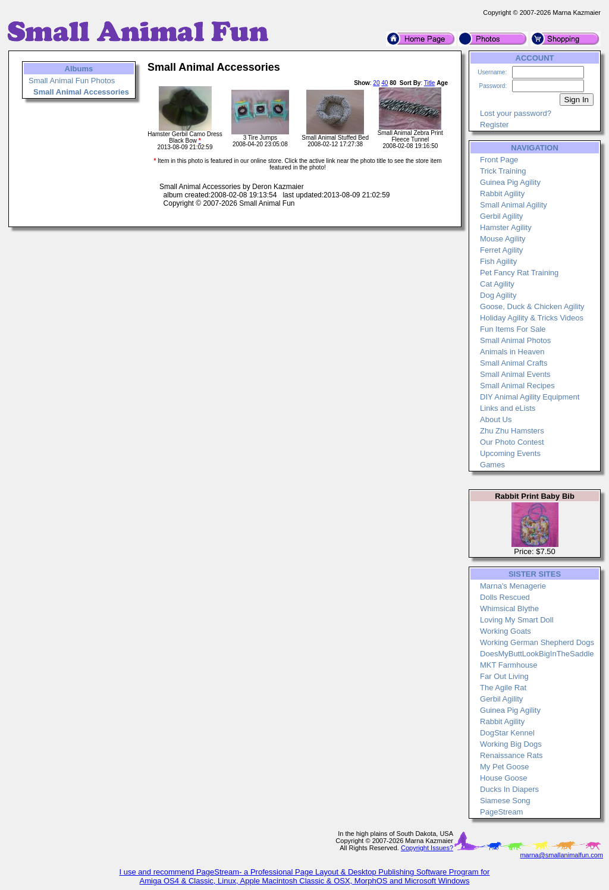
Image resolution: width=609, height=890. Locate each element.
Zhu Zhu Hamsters (512, 430)
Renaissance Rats (511, 755)
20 (376, 83)
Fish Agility (498, 261)
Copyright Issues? (427, 847)
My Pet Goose (504, 766)
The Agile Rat (503, 687)
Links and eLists (507, 408)
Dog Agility (498, 295)
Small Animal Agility (513, 204)
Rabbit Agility (502, 193)
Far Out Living (504, 676)
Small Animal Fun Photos (72, 80)
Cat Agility (497, 283)
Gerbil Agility (501, 216)
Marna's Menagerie (513, 585)
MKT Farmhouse (509, 665)
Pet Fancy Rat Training (519, 272)
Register (494, 124)
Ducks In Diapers (509, 789)
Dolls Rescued (505, 597)
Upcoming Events (510, 453)
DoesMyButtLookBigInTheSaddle (537, 653)
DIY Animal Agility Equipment (529, 396)
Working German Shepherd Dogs (537, 642)
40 (384, 83)
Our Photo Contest (512, 442)
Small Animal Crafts (513, 362)
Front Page (499, 159)
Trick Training (503, 170)
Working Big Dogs (511, 744)
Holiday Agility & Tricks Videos (531, 317)
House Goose (504, 777)
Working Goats (505, 631)
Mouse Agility (503, 238)
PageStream (501, 811)
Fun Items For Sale (513, 329)
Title (429, 83)
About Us (495, 419)
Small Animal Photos (515, 340)
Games (492, 464)
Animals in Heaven (512, 351)
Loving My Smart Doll (517, 619)
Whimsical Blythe (509, 608)
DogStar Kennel (507, 732)
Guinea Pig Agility (510, 182)
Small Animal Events (515, 374)
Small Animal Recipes (517, 385)
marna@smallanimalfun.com (561, 854)
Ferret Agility (501, 250)
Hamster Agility (506, 227)
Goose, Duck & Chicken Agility (532, 306)
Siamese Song (505, 800)
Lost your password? (515, 113)
